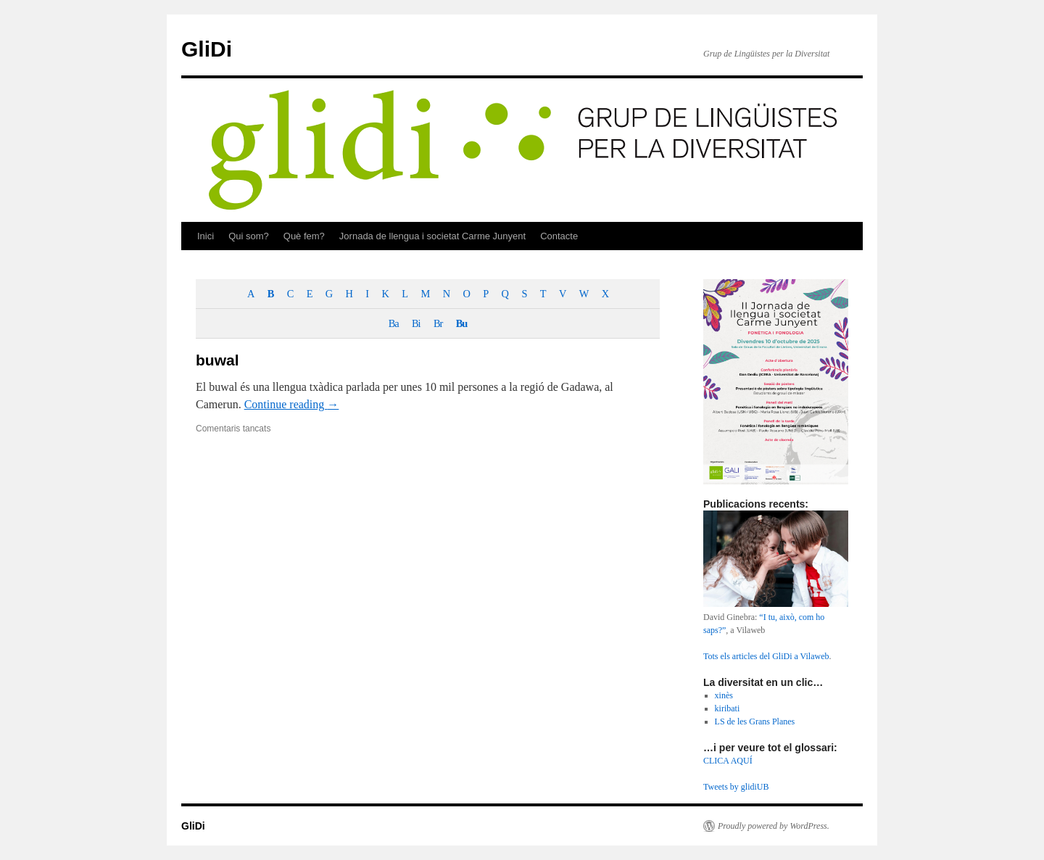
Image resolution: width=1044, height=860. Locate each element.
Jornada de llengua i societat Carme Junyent (432, 236)
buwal (217, 360)
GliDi (206, 49)
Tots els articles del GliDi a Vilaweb (766, 656)
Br (438, 323)
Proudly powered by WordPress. (773, 826)
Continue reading (291, 404)
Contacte (559, 236)
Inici (205, 236)
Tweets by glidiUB (736, 787)
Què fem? (304, 236)
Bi (416, 323)
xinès (724, 695)
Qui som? (248, 236)
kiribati (727, 708)
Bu (462, 323)
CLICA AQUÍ (728, 761)
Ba (394, 323)
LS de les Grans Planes (755, 721)
